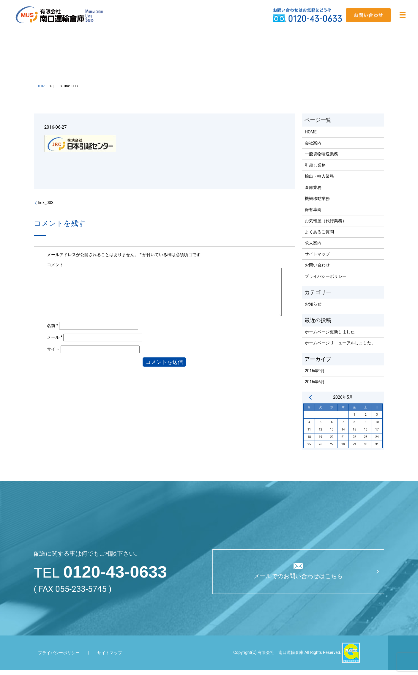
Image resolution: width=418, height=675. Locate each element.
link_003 (46, 207)
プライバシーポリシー (325, 281)
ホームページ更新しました (330, 337)
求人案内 (313, 248)
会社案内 (313, 148)
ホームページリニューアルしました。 (340, 348)
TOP (41, 91)
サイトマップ (317, 259)
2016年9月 (315, 375)
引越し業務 (315, 170)
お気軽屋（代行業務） (325, 225)
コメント (55, 269)
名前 (52, 330)
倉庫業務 (313, 192)
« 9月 (310, 402)
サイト (53, 354)
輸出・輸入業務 (319, 181)
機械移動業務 (317, 203)
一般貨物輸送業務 (321, 159)
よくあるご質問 (319, 236)
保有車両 (313, 214)
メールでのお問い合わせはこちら (298, 582)
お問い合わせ (317, 270)
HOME (311, 137)
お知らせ (313, 309)
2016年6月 (315, 387)
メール (54, 342)
